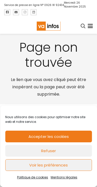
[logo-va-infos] (48, 26)
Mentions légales (64, 177)
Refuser (48, 150)
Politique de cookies (32, 177)
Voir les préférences (48, 165)
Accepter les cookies (48, 136)
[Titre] (7, 12)
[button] (83, 26)
